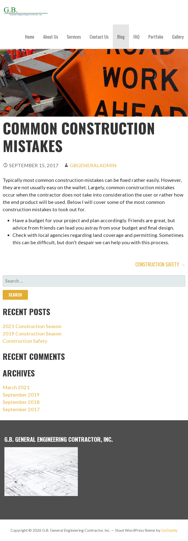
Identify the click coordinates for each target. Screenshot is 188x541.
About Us (50, 36)
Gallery (178, 36)
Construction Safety (25, 341)
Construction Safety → (160, 264)
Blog (121, 36)
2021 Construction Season (32, 326)
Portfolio (155, 36)
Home (29, 36)
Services (74, 36)
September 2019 (21, 394)
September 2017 (21, 409)
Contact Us (99, 36)
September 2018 (21, 402)
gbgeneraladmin (93, 165)
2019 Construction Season (32, 333)
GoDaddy (169, 530)
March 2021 (16, 387)
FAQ (136, 36)
